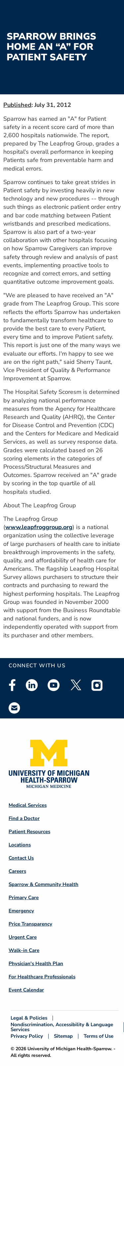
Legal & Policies (29, 1018)
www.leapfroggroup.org (38, 527)
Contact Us (21, 858)
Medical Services (28, 805)
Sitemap (63, 1036)
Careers (17, 871)
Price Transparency (30, 924)
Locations (20, 844)
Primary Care (24, 897)
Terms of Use (98, 1036)
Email (15, 707)
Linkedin (32, 685)
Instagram (97, 685)
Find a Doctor (24, 818)
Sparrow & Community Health (43, 884)
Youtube (54, 685)
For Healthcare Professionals (42, 976)
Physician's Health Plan (36, 963)
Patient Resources (29, 831)
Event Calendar (26, 990)
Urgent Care (23, 937)
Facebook (12, 685)
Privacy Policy (27, 1036)
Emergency (21, 910)
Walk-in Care (24, 950)
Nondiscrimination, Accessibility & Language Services (62, 1027)
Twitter (75, 685)
